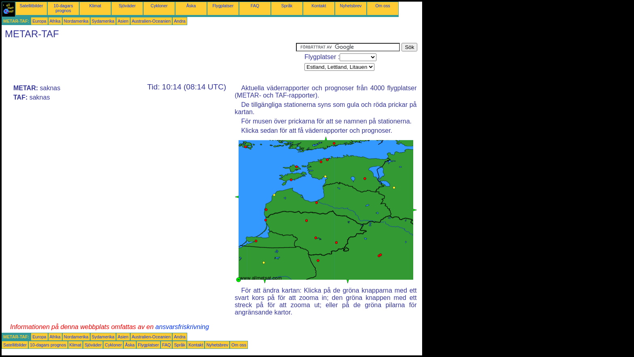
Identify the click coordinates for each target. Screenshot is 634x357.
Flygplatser (222, 5)
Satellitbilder (31, 5)
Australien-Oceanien (151, 21)
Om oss (382, 5)
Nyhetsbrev (351, 5)
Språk (287, 5)
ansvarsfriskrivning (182, 326)
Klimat (95, 5)
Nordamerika (76, 21)
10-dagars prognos (63, 8)
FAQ (255, 5)
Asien (123, 21)
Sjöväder (126, 5)
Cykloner (158, 5)
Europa (39, 21)
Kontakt (318, 5)
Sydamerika (103, 21)
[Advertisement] (149, 61)
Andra (179, 21)
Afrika (55, 21)
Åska (191, 5)
